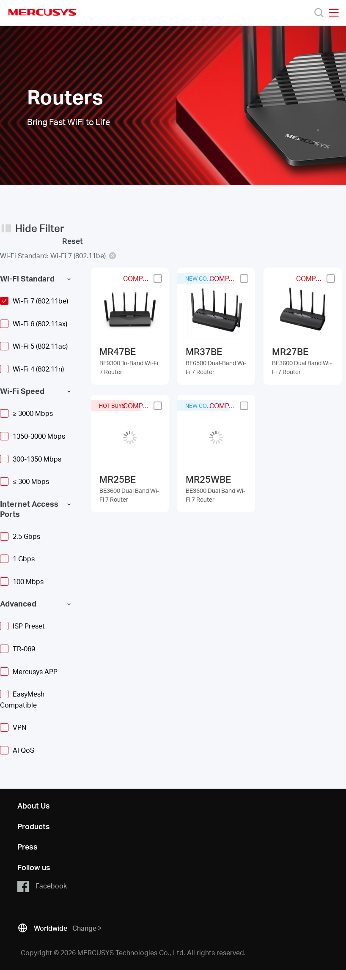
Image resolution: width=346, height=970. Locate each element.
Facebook (42, 886)
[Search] (319, 12)
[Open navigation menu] (334, 13)
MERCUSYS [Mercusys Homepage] (42, 12)
